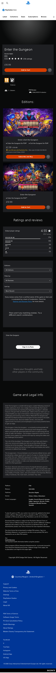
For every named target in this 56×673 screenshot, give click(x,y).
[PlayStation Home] (28, 3)
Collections (14, 17)
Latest (5, 17)
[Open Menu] (2, 3)
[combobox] (28, 270)
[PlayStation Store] (10, 10)
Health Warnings (10, 540)
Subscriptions (33, 17)
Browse (43, 17)
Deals (23, 17)
